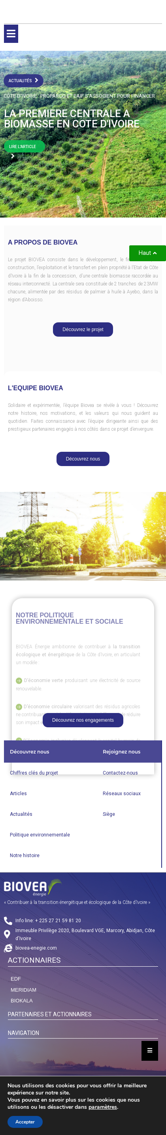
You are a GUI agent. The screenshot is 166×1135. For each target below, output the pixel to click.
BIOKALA (22, 1001)
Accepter (25, 1122)
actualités (23, 80)
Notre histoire (25, 855)
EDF (16, 979)
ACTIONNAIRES (34, 960)
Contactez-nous (120, 773)
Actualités (21, 814)
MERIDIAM (23, 990)
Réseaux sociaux (122, 793)
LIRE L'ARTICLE (22, 148)
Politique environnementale (40, 834)
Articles (18, 793)
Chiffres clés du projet (34, 773)
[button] (83, 329)
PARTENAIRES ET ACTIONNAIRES (50, 1014)
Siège (109, 814)
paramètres (103, 1107)
